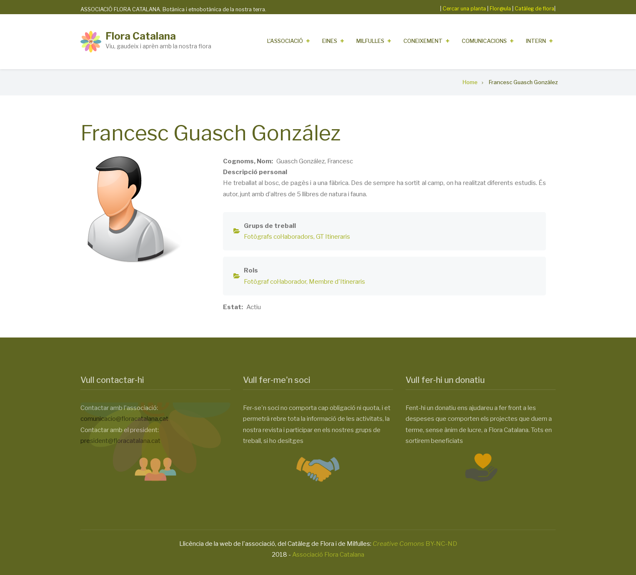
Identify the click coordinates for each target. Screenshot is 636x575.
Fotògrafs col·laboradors (278, 236)
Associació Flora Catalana (328, 554)
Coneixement (423, 41)
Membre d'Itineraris (337, 281)
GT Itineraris (333, 236)
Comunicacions (484, 41)
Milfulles (370, 41)
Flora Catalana (140, 36)
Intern (536, 41)
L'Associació (285, 41)
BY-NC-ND (415, 544)
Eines (329, 41)
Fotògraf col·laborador (275, 281)
